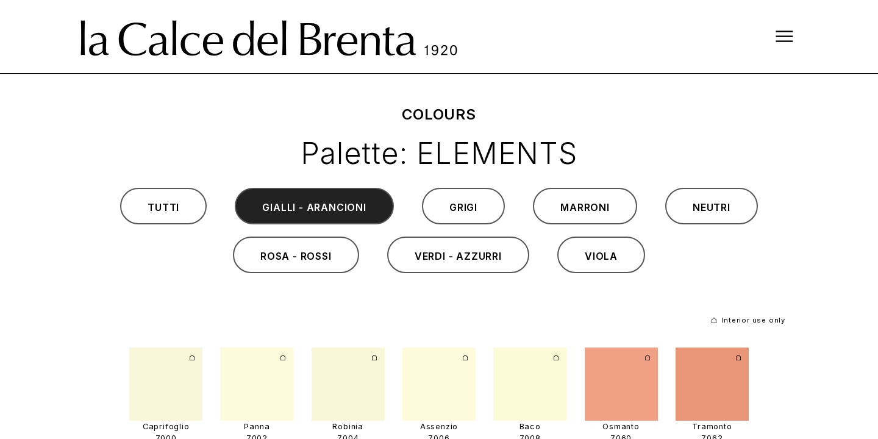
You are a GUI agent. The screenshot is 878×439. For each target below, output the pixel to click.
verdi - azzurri (458, 256)
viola (601, 256)
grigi (463, 207)
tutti (163, 207)
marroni (585, 207)
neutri (711, 207)
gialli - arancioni (314, 207)
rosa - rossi (296, 256)
